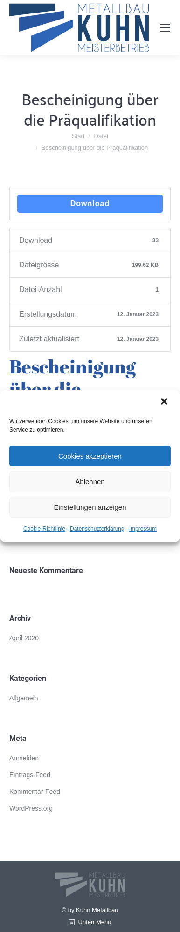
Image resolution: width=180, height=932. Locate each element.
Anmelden (24, 758)
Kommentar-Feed (34, 791)
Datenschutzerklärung (97, 529)
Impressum (143, 529)
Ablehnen (89, 482)
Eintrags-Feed (29, 775)
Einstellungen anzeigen (90, 507)
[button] (165, 402)
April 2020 (24, 638)
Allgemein (23, 698)
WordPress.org (31, 808)
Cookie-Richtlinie (44, 529)
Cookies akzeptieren (90, 456)
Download (90, 203)
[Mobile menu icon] (165, 27)
